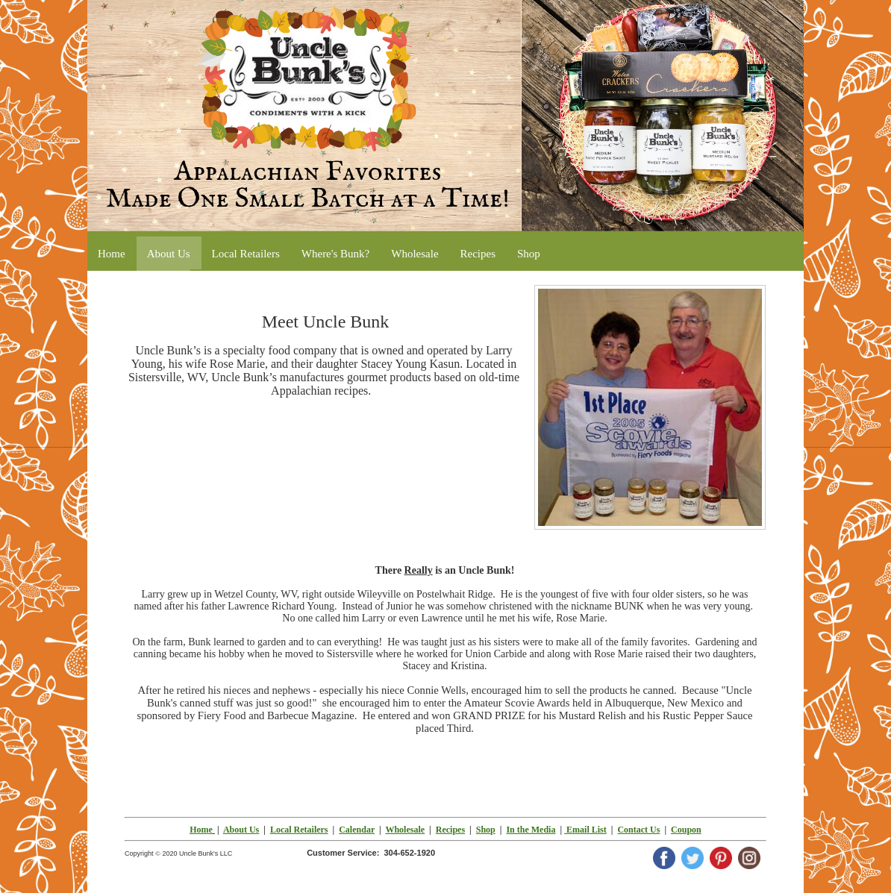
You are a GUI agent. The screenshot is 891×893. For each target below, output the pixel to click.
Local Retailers (299, 829)
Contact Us (638, 829)
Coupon (686, 829)
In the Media (530, 829)
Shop (485, 829)
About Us (241, 829)
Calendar (357, 829)
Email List (585, 829)
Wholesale (405, 829)
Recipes (450, 829)
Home (201, 829)
